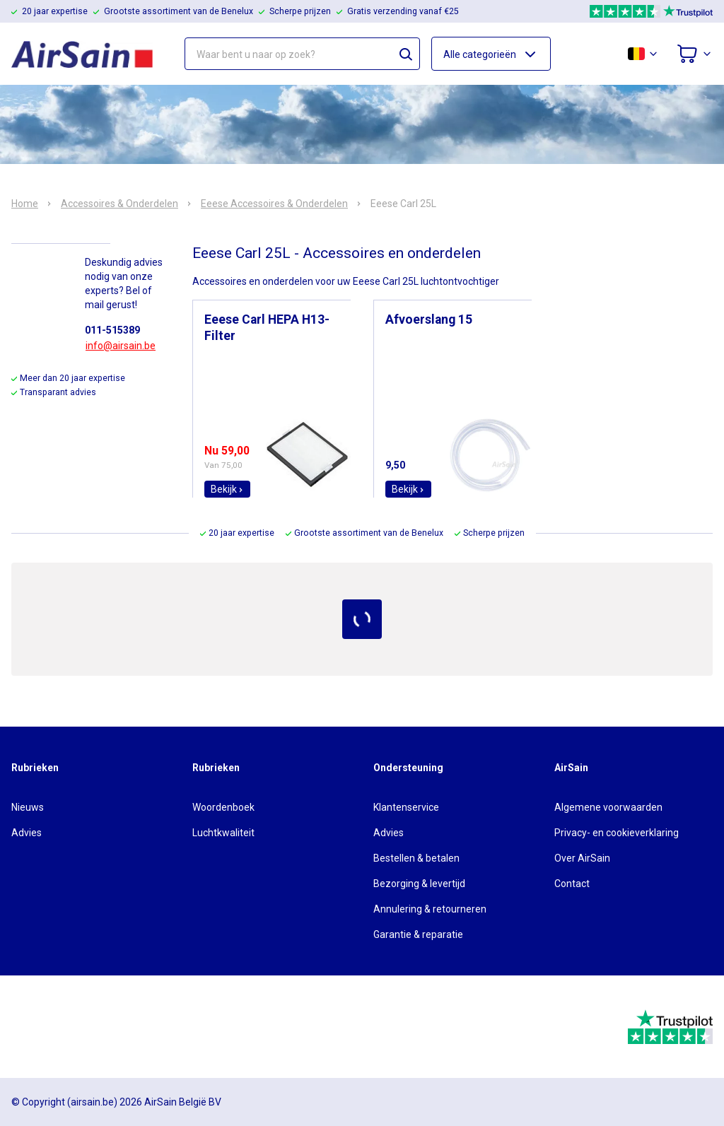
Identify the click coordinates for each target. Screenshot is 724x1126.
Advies (26, 832)
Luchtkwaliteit (223, 832)
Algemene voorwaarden (608, 807)
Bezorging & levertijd (419, 883)
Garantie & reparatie (418, 934)
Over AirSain (582, 858)
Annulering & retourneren (429, 909)
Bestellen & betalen (416, 858)
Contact (572, 883)
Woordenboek (223, 807)
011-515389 (112, 330)
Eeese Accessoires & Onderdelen (274, 203)
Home (24, 203)
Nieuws (27, 807)
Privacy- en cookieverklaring (616, 832)
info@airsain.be (121, 345)
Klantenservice (406, 807)
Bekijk (227, 489)
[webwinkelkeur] (50, 1027)
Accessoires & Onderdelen (119, 203)
